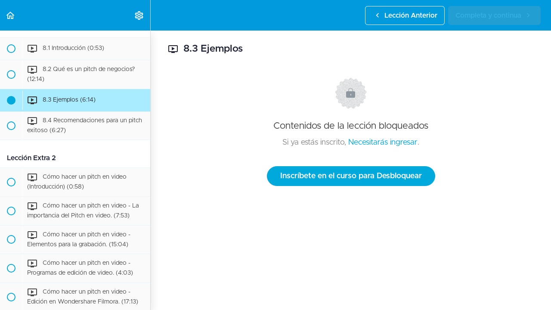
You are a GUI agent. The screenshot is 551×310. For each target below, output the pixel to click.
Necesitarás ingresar (383, 142)
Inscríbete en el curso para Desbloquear (351, 176)
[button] (11, 15)
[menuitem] (139, 15)
